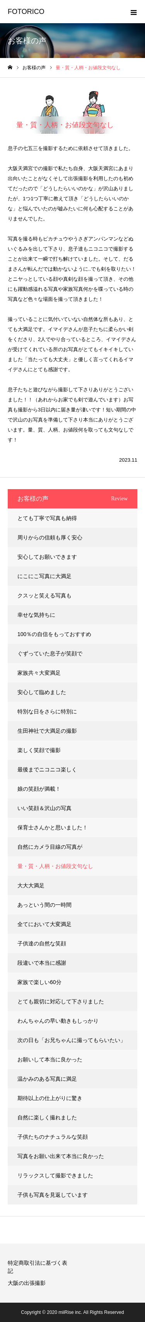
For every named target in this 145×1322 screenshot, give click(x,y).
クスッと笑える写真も (44, 595)
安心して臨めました (41, 692)
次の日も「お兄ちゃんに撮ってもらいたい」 (71, 1040)
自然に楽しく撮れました (47, 1117)
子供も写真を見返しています (52, 1195)
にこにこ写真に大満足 (44, 576)
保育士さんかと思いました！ (52, 827)
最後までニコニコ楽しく (47, 769)
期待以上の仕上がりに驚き (49, 1098)
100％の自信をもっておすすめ (54, 634)
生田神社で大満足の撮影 (47, 731)
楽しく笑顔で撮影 (39, 750)
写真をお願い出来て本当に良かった (60, 1156)
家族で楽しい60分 (39, 982)
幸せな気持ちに (36, 615)
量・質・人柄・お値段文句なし (55, 866)
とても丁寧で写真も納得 (47, 518)
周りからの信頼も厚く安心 (49, 537)
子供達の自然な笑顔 (41, 943)
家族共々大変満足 (39, 673)
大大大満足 (30, 885)
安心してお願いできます (47, 557)
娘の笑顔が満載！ (39, 789)
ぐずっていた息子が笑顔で (49, 653)
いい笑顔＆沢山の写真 (44, 808)
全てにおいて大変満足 (44, 924)
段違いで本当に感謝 (41, 963)
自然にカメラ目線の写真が (49, 847)
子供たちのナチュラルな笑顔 (52, 1137)
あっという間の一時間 (44, 905)
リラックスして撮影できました (55, 1175)
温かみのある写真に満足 (47, 1079)
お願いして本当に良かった (49, 1059)
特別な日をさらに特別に (47, 711)
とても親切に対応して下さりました (60, 1001)
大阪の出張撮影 (27, 1283)
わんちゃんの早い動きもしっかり (58, 1021)
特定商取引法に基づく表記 (37, 1267)
